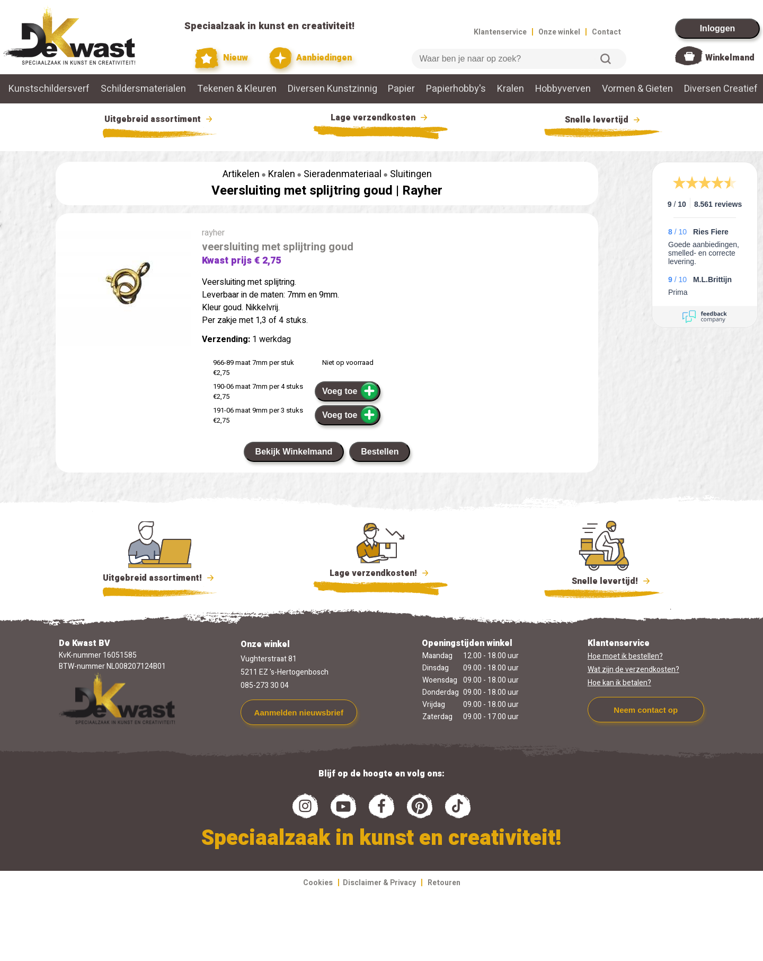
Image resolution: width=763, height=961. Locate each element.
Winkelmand (730, 57)
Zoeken (605, 58)
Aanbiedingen (310, 58)
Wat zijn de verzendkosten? (633, 669)
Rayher (422, 190)
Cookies (318, 882)
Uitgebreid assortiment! (160, 578)
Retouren (444, 882)
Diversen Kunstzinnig (332, 89)
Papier (401, 89)
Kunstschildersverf (49, 89)
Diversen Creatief (721, 89)
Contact (606, 32)
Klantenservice (500, 32)
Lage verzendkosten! (380, 575)
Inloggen (717, 28)
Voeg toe (350, 390)
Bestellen (379, 451)
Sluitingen (411, 174)
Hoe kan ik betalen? (619, 682)
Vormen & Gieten (637, 89)
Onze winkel (559, 32)
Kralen (510, 89)
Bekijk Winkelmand (294, 451)
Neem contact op (646, 709)
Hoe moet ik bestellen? (625, 656)
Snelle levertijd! (603, 580)
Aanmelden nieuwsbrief (298, 712)
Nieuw (221, 58)
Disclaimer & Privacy (379, 882)
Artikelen (241, 174)
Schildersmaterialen (143, 89)
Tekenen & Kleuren (237, 89)
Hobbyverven (563, 89)
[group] (123, 288)
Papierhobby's (456, 89)
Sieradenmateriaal (343, 174)
